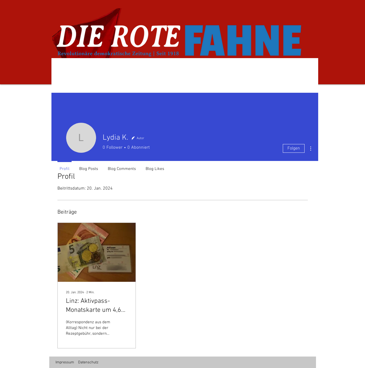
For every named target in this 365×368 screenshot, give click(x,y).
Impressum (65, 362)
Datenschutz (88, 362)
